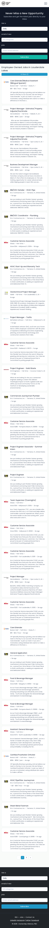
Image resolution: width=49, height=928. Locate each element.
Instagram (21, 920)
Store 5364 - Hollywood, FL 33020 (21, 531)
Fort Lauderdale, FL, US (31, 295)
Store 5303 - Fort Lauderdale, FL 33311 (22, 557)
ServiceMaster (15, 114)
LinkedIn (13, 920)
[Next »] (30, 857)
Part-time (20, 244)
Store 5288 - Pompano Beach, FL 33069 (23, 427)
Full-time (23, 86)
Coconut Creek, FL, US (37, 371)
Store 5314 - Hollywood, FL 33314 (21, 246)
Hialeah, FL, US (35, 114)
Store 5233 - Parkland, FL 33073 (20, 348)
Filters (24, 74)
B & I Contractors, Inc (17, 193)
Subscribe (24, 57)
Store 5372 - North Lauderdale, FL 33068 (23, 735)
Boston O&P (14, 86)
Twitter (28, 920)
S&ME (12, 295)
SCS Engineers (15, 371)
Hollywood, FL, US (39, 320)
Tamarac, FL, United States (36, 193)
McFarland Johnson (17, 320)
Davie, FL (32, 86)
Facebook (35, 920)
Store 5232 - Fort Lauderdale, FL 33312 (23, 607)
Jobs (21, 917)
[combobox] (24, 29)
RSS (16, 917)
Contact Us (30, 917)
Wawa (12, 244)
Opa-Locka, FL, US (36, 142)
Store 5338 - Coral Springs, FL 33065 (22, 837)
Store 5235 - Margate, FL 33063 (20, 684)
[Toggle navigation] (46, 3)
